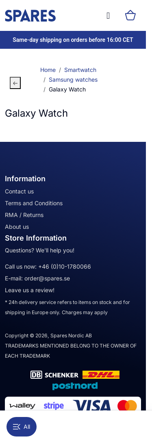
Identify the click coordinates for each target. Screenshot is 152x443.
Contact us (19, 191)
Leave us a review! (29, 290)
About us (17, 226)
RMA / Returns (24, 214)
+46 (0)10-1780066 (64, 266)
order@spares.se (47, 278)
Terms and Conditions (34, 203)
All (21, 426)
